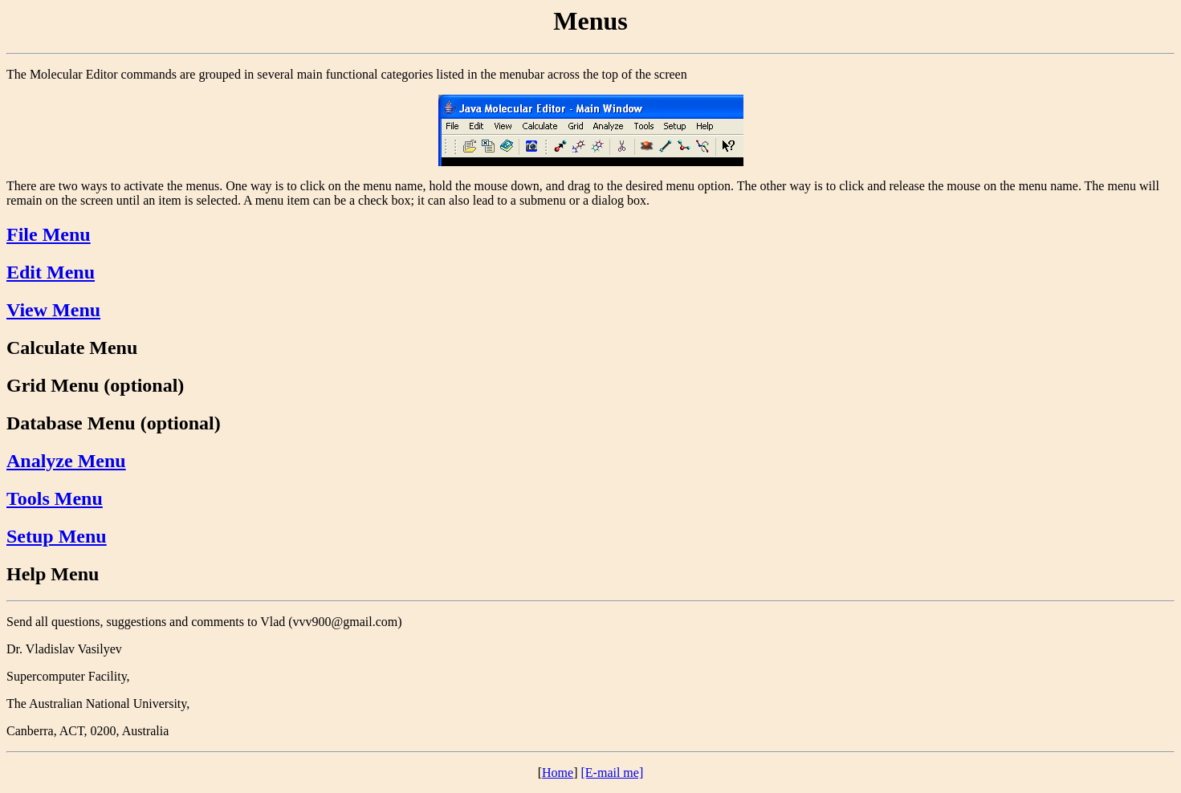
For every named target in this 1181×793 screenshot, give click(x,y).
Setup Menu (56, 536)
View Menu (53, 309)
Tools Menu (54, 498)
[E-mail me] (612, 772)
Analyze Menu (66, 460)
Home (557, 772)
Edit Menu (50, 272)
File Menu (48, 234)
